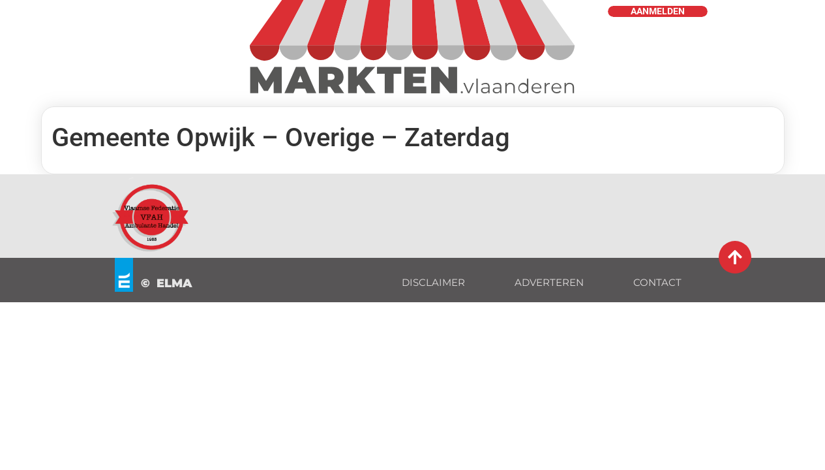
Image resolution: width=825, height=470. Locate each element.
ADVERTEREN (549, 282)
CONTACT (657, 282)
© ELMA (166, 283)
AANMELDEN (658, 11)
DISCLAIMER (433, 282)
